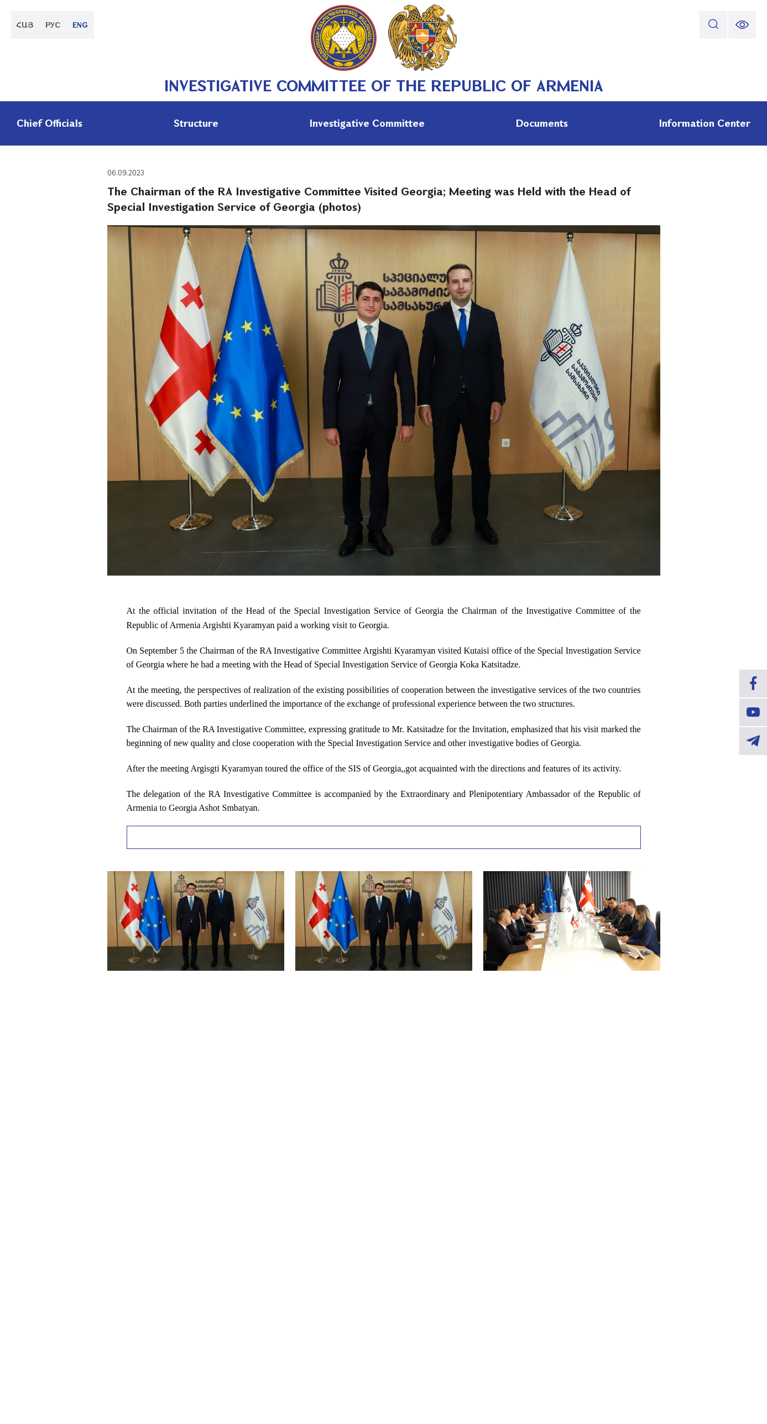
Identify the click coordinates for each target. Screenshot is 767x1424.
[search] (713, 25)
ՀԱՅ (25, 24)
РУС (52, 24)
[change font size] (742, 25)
